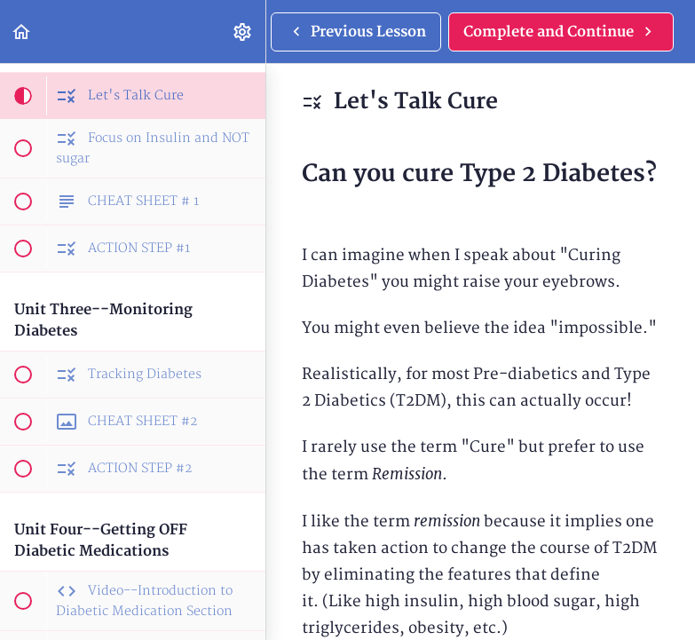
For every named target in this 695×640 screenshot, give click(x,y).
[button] (22, 31)
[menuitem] (243, 31)
